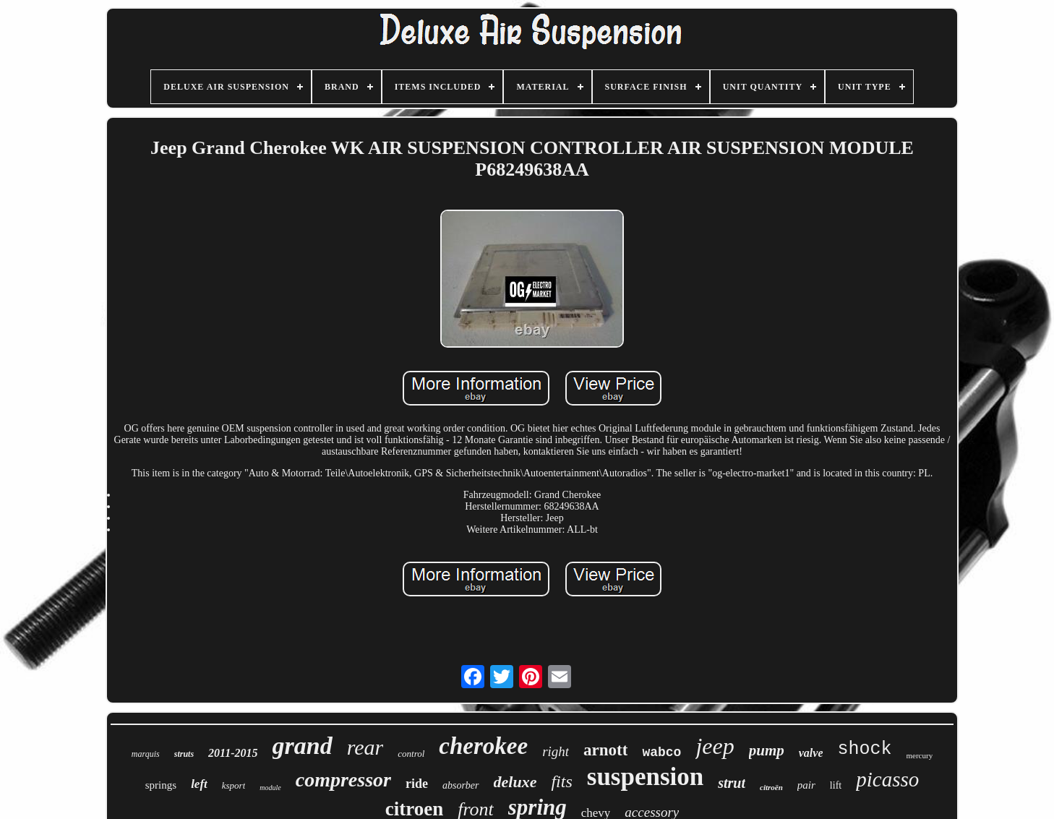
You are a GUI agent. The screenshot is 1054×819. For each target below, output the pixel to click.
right (555, 751)
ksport (234, 785)
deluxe (515, 782)
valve (811, 753)
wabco (661, 752)
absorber (460, 785)
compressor (343, 779)
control (411, 753)
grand (303, 745)
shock (864, 749)
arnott (605, 750)
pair (806, 785)
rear (365, 747)
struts (184, 754)
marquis (146, 754)
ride (417, 783)
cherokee (483, 746)
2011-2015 (232, 753)
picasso (887, 779)
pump (766, 750)
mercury (920, 755)
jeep (714, 746)
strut (731, 783)
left (199, 784)
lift (835, 785)
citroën (771, 787)
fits (561, 781)
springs (160, 785)
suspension (645, 777)
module (270, 788)
